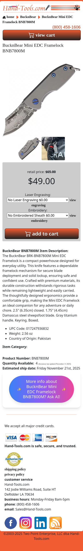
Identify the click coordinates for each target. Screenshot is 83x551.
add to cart (41, 233)
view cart (42, 35)
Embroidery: (38, 213)
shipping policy (15, 469)
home (8, 17)
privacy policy (14, 474)
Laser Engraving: (38, 197)
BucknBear (28, 17)
